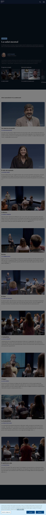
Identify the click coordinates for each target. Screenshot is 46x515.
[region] (23, 509)
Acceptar (30, 512)
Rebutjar (40, 512)
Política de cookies (20, 509)
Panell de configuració (6, 512)
